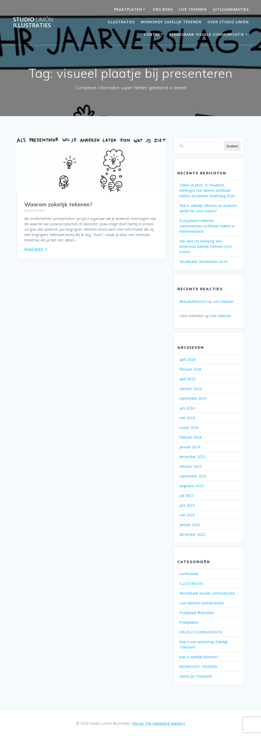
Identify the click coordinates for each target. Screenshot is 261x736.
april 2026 (187, 359)
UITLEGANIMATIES (231, 9)
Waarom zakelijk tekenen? (58, 204)
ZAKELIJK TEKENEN (195, 676)
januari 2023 (189, 524)
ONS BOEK (163, 9)
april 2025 (187, 378)
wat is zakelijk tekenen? (198, 656)
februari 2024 (190, 437)
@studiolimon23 (192, 301)
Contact (153, 34)
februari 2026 (190, 369)
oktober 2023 (190, 466)
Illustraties (121, 21)
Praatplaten (189, 622)
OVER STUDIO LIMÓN (228, 21)
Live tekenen (223, 301)
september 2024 (192, 398)
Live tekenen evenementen (201, 602)
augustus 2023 (191, 485)
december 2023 (192, 456)
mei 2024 (187, 417)
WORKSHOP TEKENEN (198, 666)
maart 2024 (189, 427)
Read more (33, 248)
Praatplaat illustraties (196, 612)
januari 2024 (189, 446)
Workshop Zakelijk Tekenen (171, 21)
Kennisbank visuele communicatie (206, 34)
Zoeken (232, 146)
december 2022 (192, 534)
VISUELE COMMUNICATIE (200, 632)
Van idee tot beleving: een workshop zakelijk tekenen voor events (205, 246)
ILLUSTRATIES (191, 583)
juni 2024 (186, 408)
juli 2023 (186, 495)
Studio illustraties (33, 22)
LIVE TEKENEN (193, 9)
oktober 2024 (190, 388)
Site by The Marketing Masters (158, 723)
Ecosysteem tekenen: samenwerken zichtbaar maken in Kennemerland (207, 226)
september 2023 (192, 476)
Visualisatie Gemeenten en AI (203, 261)
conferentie (188, 573)
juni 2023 (186, 505)
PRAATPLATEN (128, 9)
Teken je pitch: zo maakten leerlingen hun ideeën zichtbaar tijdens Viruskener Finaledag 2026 (207, 190)
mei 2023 (187, 514)
